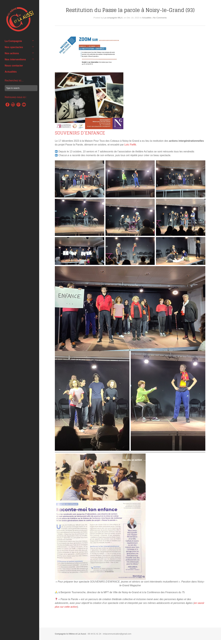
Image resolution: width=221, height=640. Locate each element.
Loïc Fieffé (130, 144)
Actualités (11, 71)
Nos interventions (15, 59)
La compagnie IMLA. (113, 17)
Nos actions (12, 53)
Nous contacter (14, 65)
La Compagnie (13, 41)
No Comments (160, 17)
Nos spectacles (14, 47)
